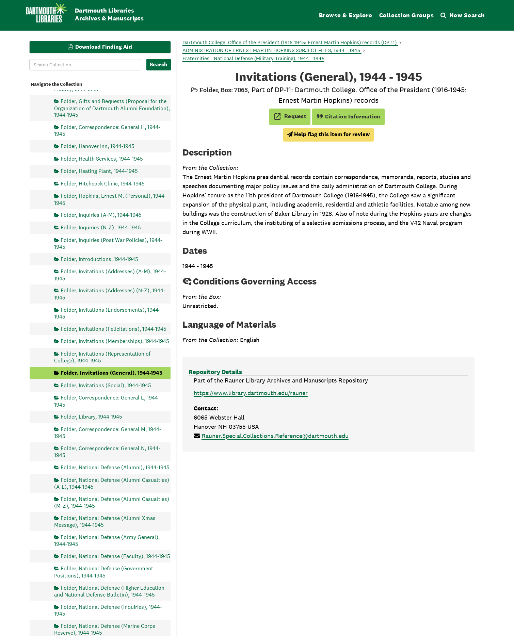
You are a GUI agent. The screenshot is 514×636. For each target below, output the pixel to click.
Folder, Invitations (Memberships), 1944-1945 (115, 341)
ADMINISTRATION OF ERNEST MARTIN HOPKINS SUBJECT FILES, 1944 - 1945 (272, 50)
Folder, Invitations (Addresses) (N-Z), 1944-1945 (109, 294)
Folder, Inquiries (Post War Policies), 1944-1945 (108, 243)
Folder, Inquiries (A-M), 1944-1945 (101, 214)
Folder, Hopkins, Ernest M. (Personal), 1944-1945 (110, 199)
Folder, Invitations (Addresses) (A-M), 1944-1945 (110, 275)
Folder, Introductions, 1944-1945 (99, 258)
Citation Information (348, 116)
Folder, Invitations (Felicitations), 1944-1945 (113, 328)
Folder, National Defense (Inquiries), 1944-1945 (108, 610)
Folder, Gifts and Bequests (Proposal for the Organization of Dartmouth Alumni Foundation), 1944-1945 (112, 108)
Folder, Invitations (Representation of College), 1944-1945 (102, 357)
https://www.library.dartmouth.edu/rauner (251, 393)
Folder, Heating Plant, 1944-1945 (99, 171)
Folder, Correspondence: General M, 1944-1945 (107, 432)
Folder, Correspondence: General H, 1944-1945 (107, 130)
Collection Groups (406, 15)
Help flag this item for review (328, 134)
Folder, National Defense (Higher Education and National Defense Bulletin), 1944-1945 (109, 591)
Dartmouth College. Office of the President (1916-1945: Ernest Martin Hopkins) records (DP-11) (290, 42)
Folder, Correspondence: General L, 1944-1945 (107, 401)
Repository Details (215, 372)
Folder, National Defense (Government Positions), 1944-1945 (103, 572)
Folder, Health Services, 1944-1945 (102, 158)
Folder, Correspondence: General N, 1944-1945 (107, 451)
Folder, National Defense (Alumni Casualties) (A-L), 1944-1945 (111, 483)
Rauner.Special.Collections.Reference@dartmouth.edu (275, 436)
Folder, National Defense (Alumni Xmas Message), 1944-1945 (105, 521)
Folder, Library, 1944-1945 (91, 416)
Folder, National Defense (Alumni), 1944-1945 (115, 467)
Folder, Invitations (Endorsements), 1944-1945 (107, 313)
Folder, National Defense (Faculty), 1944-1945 (115, 555)
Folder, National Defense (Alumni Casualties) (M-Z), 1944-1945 (111, 502)
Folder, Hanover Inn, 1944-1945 (97, 145)
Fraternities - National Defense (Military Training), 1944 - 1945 (253, 58)
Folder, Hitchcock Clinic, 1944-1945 (103, 183)
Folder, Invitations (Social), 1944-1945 (106, 385)
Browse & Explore (345, 15)
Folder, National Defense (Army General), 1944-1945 (107, 540)
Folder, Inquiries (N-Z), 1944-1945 (101, 227)
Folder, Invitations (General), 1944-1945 (111, 372)
